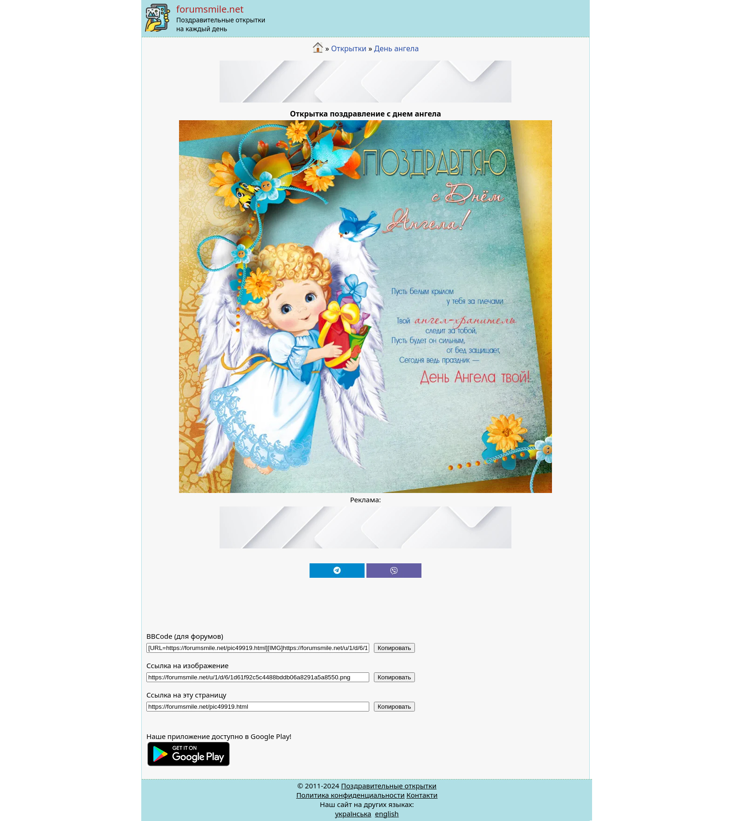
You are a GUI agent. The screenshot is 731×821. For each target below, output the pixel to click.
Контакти (422, 795)
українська (353, 813)
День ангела (396, 48)
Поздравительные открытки (388, 785)
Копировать (394, 647)
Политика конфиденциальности (350, 795)
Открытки (348, 48)
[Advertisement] (365, 82)
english (387, 813)
